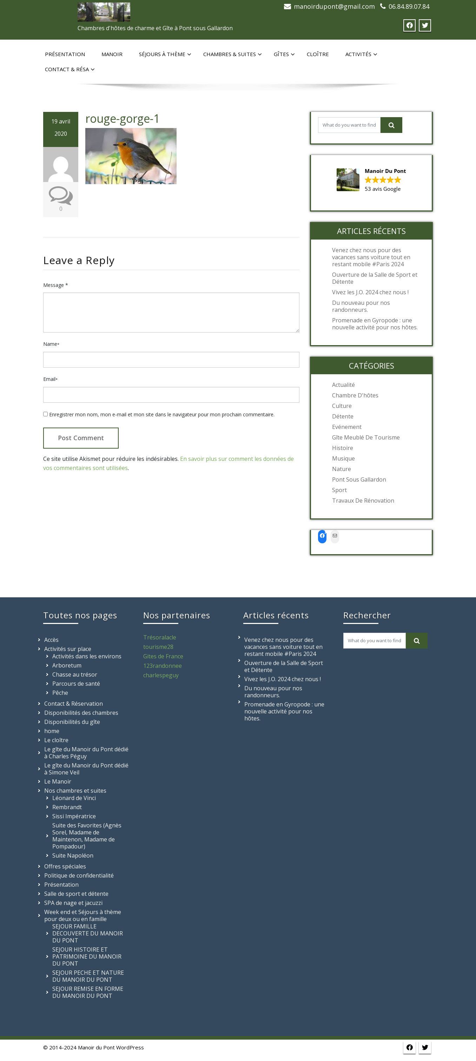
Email (50, 379)
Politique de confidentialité (79, 875)
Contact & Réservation (73, 703)
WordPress (130, 1047)
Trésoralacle (159, 637)
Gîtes (284, 54)
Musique (343, 458)
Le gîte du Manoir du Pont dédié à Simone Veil (86, 769)
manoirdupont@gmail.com (334, 6)
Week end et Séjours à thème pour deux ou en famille (82, 915)
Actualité (343, 384)
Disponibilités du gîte (72, 721)
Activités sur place (67, 648)
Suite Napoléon (72, 855)
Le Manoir (57, 781)
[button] (371, 180)
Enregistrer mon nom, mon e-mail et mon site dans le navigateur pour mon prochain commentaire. (162, 414)
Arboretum (66, 665)
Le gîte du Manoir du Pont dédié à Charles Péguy (86, 753)
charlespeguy (161, 675)
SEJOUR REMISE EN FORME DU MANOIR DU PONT (87, 992)
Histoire (342, 447)
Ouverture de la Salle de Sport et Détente (374, 278)
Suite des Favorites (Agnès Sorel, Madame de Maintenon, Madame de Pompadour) (86, 836)
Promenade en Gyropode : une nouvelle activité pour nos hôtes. (375, 324)
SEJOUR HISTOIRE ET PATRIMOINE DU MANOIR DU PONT (86, 956)
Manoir (112, 54)
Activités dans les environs (86, 656)
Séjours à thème (165, 54)
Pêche (60, 692)
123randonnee (162, 666)
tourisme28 (158, 647)
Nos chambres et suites (75, 790)
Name (51, 344)
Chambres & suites (232, 54)
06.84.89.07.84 (409, 6)
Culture (342, 405)
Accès (51, 639)
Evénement (347, 426)
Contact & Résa (70, 69)
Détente (342, 416)
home (51, 730)
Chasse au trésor (74, 674)
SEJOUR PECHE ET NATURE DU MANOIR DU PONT (88, 976)
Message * (55, 285)
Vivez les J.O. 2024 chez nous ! (370, 292)
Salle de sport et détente (76, 893)
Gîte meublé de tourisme (366, 437)
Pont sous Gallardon (359, 479)
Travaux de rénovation (363, 500)
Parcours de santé (76, 683)
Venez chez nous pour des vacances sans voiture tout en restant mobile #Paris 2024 (371, 257)
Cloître (318, 54)
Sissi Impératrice (74, 816)
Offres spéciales (65, 866)
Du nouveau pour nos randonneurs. (361, 306)
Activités (361, 54)
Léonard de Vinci (74, 797)
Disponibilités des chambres (81, 712)
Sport (339, 489)
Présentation (65, 54)
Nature (341, 468)
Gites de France (163, 656)
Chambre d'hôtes (355, 395)
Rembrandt (67, 807)
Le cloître (56, 740)
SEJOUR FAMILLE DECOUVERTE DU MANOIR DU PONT (87, 933)
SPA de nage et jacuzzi (73, 902)
